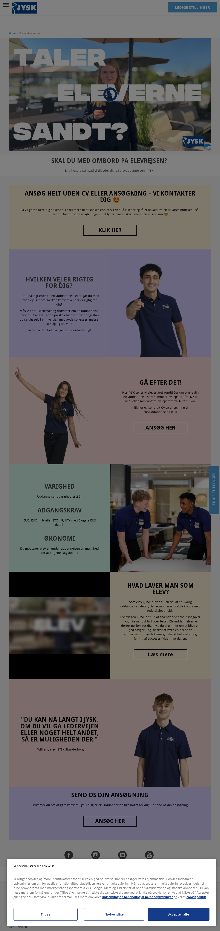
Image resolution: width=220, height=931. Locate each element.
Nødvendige (114, 914)
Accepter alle (178, 914)
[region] (111, 892)
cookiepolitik (196, 897)
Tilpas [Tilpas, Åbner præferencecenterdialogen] (45, 914)
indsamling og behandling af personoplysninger (137, 897)
